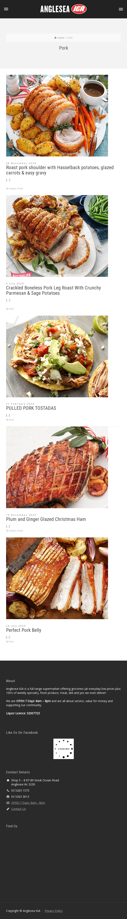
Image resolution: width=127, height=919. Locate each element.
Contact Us (18, 809)
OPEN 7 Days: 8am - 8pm (28, 803)
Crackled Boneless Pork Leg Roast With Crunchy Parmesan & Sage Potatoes (53, 290)
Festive (13, 188)
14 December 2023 (21, 514)
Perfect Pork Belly (23, 630)
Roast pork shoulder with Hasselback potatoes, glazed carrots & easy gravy (60, 170)
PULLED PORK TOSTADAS (31, 408)
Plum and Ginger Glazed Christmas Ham (46, 519)
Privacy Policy (54, 911)
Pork (20, 188)
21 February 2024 (20, 403)
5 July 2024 (15, 283)
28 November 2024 (21, 163)
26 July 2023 (16, 625)
